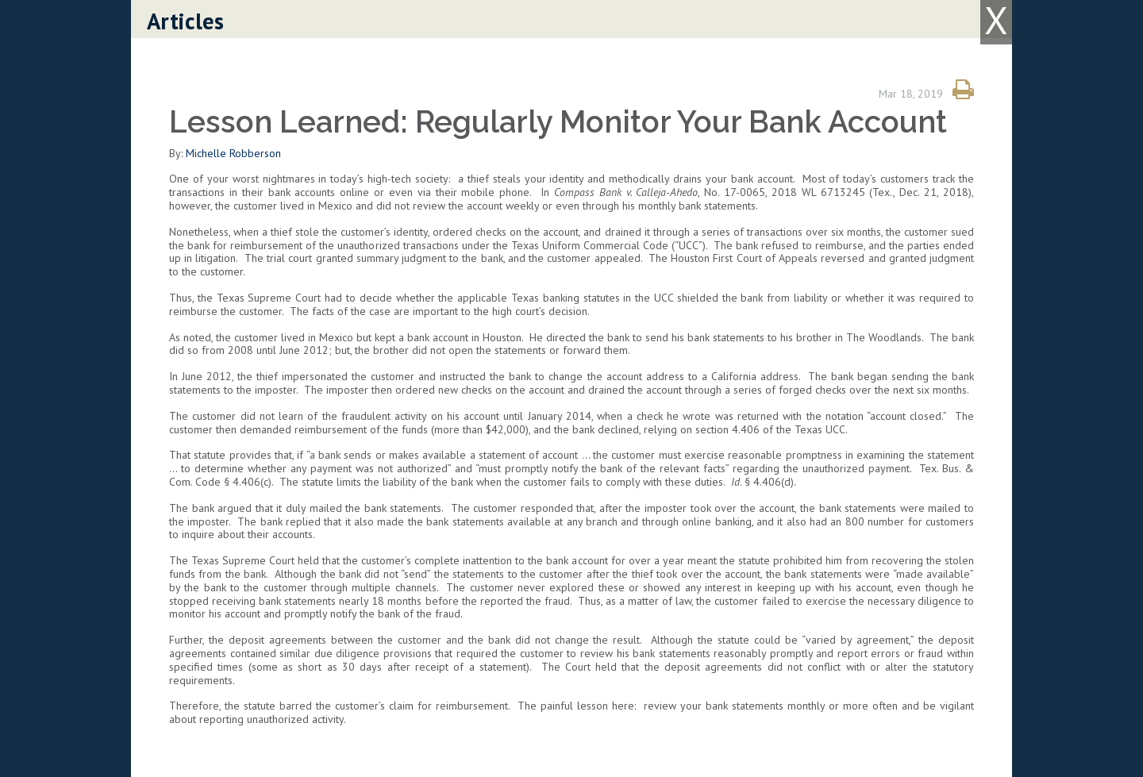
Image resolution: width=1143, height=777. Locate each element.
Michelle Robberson (233, 153)
